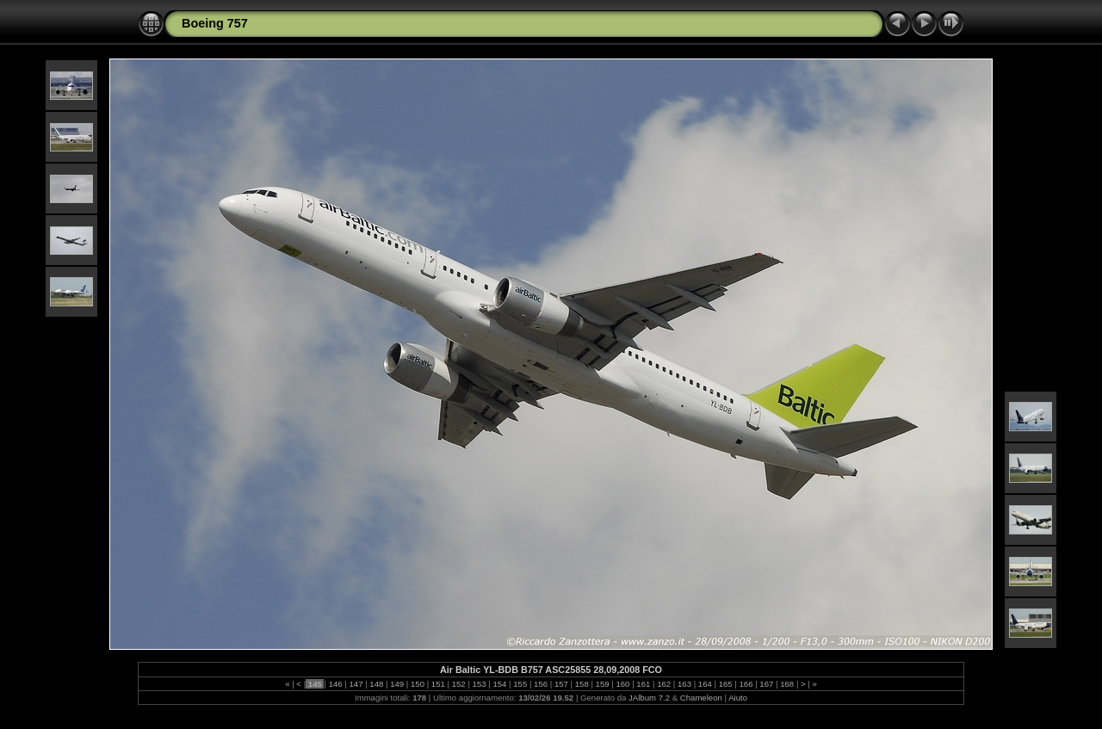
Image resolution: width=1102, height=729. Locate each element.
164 (705, 684)
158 (582, 684)
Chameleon (701, 697)
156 (540, 684)
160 (623, 684)
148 (377, 684)
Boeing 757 (215, 23)
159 (602, 684)
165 (725, 684)
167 (767, 684)
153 (479, 684)
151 (438, 684)
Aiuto (737, 697)
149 (397, 684)
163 (684, 684)
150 (417, 684)
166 (746, 684)
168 (787, 684)
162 (663, 684)
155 (520, 684)
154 (500, 684)
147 (356, 684)
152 (458, 684)
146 (335, 684)
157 (561, 684)
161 (644, 684)
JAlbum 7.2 (649, 697)
